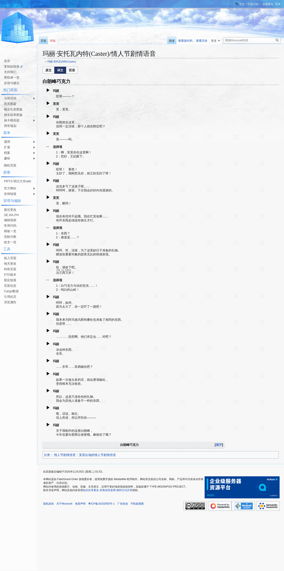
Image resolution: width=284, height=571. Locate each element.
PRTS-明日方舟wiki (17, 181)
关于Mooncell (64, 503)
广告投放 (122, 503)
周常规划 (10, 126)
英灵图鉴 (10, 104)
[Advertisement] (17, 371)
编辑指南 (10, 220)
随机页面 (10, 165)
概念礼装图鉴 (13, 109)
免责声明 (80, 503)
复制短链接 (11, 66)
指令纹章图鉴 (13, 115)
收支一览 (10, 242)
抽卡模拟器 (11, 120)
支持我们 (10, 72)
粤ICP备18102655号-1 (101, 503)
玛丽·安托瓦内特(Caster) (61, 61)
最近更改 (10, 209)
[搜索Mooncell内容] (252, 40)
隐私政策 (48, 503)
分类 (47, 455)
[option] (48, 70)
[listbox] (60, 70)
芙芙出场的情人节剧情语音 (97, 455)
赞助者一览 (11, 77)
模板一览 (10, 231)
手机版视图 (137, 503)
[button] (48, 70)
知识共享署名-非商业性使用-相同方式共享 (107, 490)
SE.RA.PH (11, 215)
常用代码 (10, 225)
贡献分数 (10, 236)
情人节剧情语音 (65, 455)
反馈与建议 (11, 83)
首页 (7, 61)
